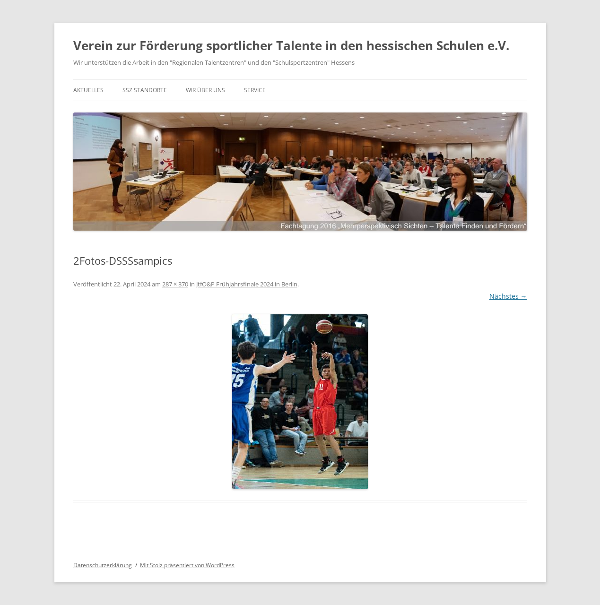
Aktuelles (88, 90)
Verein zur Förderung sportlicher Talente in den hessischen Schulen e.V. (291, 45)
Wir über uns (205, 90)
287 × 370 (175, 284)
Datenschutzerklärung (102, 565)
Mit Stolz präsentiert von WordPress (187, 565)
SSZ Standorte (144, 90)
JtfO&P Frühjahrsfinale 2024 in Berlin (246, 284)
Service (255, 90)
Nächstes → (508, 296)
